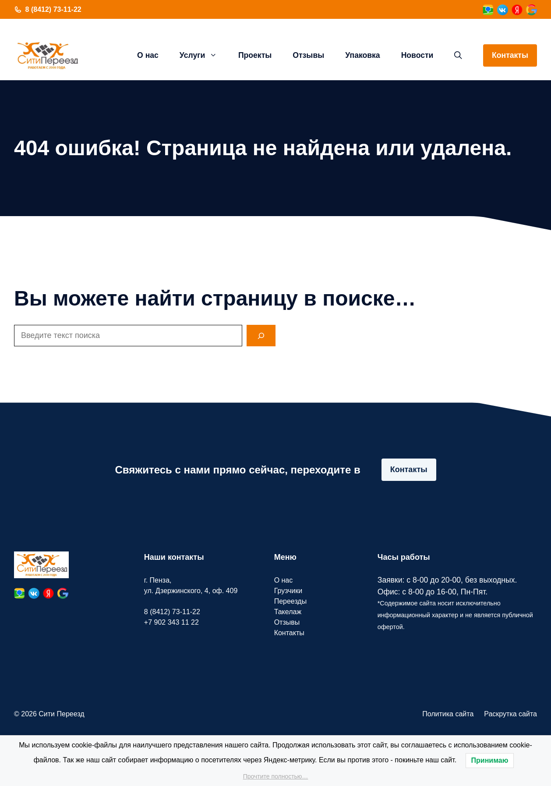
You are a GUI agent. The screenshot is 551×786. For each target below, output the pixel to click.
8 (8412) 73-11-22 (53, 9)
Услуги (204, 55)
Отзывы (308, 55)
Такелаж (287, 611)
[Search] (261, 335)
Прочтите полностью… (275, 776)
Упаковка (362, 55)
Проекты (255, 55)
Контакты (510, 55)
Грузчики (288, 590)
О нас (148, 55)
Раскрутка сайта (510, 714)
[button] (458, 55)
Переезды (290, 601)
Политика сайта (447, 714)
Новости (417, 55)
